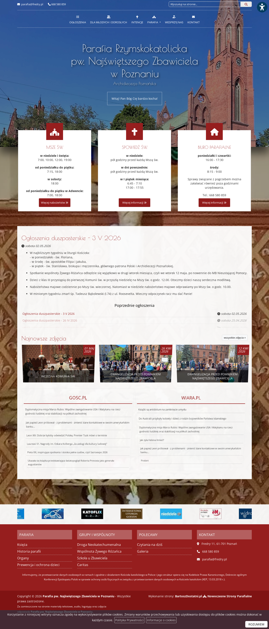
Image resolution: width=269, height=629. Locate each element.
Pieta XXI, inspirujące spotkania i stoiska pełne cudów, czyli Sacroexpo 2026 (63, 445)
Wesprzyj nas (174, 19)
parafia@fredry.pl (32, 4)
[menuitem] (77, 18)
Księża (22, 544)
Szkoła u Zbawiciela (92, 558)
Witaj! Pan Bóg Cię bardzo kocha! (135, 99)
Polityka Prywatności (129, 620)
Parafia (153, 19)
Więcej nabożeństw (54, 202)
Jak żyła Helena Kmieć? (146, 435)
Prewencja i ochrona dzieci (38, 564)
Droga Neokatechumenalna (99, 544)
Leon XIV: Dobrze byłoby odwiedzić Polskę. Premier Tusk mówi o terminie (66, 433)
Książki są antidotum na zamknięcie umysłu (167, 421)
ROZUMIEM (256, 624)
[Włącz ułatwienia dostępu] (262, 7)
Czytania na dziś (149, 544)
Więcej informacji (134, 202)
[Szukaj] (246, 4)
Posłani (119, 453)
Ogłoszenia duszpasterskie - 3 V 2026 (71, 237)
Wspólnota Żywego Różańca (99, 551)
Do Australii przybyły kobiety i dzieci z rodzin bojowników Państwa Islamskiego (183, 424)
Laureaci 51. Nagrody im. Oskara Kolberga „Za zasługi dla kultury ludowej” (64, 439)
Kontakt (193, 19)
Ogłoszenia (77, 19)
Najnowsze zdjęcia (43, 338)
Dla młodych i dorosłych (108, 19)
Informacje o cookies (161, 620)
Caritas (82, 564)
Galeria (142, 551)
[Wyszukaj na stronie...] (205, 4)
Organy (23, 558)
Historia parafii (29, 551)
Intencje (137, 19)
